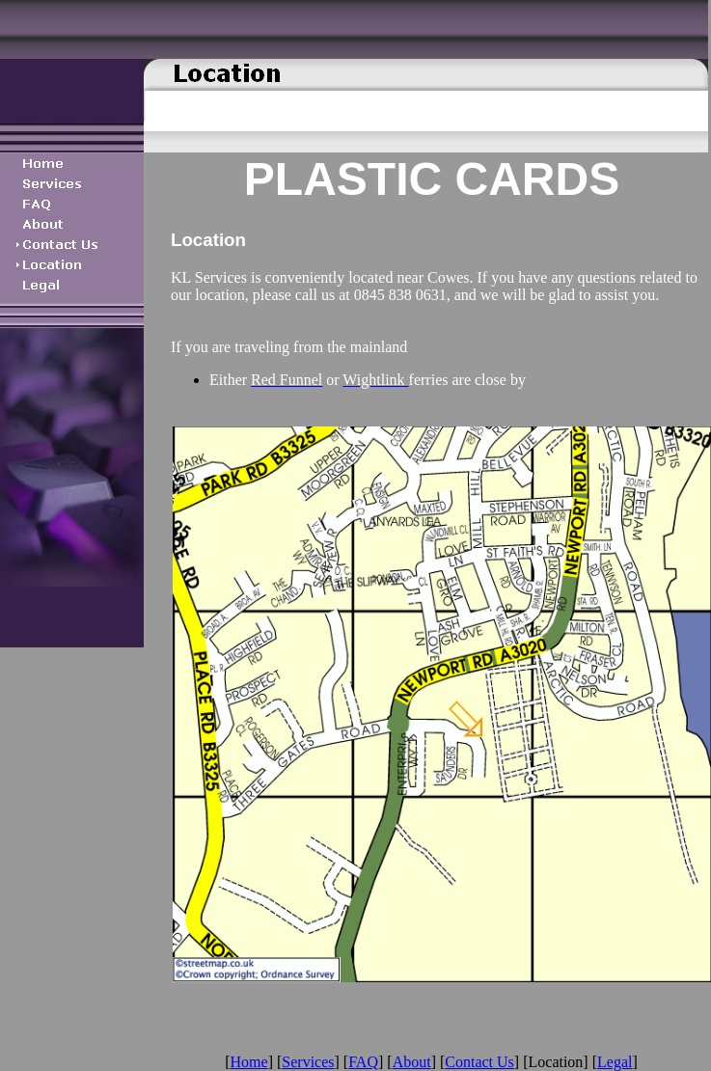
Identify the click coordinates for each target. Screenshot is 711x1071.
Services (308, 1062)
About (412, 1062)
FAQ (363, 1062)
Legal (614, 1062)
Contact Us (479, 1062)
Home (249, 1062)
